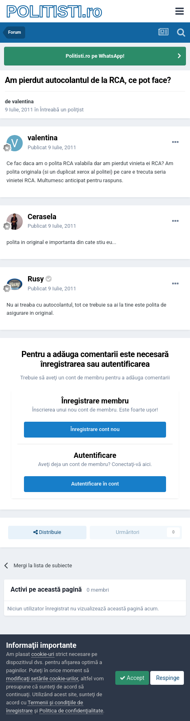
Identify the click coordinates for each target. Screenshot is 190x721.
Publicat (52, 147)
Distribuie (47, 532)
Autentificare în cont (95, 484)
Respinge (167, 678)
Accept (132, 678)
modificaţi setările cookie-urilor (42, 678)
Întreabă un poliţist (62, 110)
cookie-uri (42, 654)
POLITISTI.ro (54, 11)
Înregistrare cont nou (95, 429)
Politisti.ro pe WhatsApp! (95, 56)
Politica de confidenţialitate (71, 711)
